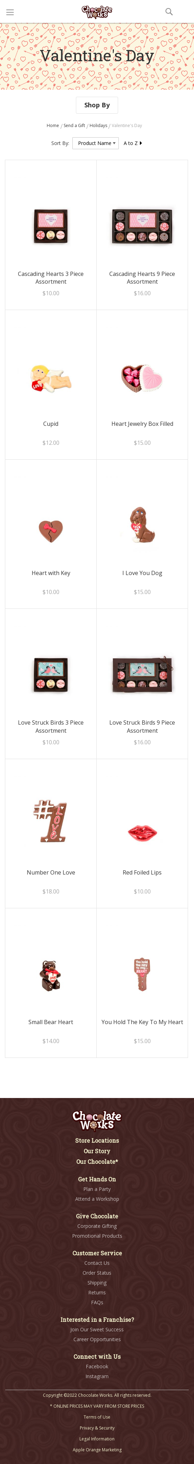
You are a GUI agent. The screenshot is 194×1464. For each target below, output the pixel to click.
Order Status (97, 1272)
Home (53, 125)
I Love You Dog (142, 573)
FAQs (97, 1302)
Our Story (97, 1151)
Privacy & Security (97, 1428)
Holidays (99, 125)
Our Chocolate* (97, 1161)
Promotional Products (97, 1235)
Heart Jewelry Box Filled (142, 424)
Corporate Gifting (97, 1226)
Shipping (97, 1282)
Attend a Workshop (97, 1198)
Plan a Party (97, 1189)
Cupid (50, 424)
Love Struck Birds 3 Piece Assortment (51, 726)
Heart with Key (51, 573)
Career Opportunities (97, 1339)
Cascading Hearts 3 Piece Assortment (51, 278)
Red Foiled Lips (142, 872)
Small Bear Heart (50, 1022)
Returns (97, 1292)
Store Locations (97, 1140)
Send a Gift (75, 125)
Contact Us (97, 1263)
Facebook (97, 1366)
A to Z (133, 143)
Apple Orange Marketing (97, 1450)
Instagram (97, 1376)
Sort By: (60, 143)
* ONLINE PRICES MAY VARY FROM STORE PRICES (97, 1406)
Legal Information (97, 1439)
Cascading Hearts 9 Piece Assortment (142, 278)
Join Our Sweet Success (97, 1329)
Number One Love (51, 872)
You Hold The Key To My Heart (142, 1022)
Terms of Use (97, 1417)
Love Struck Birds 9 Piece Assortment (142, 726)
